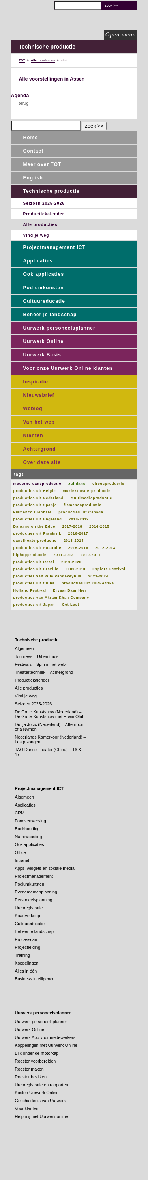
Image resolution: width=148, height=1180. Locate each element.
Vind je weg (36, 235)
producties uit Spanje (35, 505)
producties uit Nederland (38, 498)
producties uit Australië (37, 548)
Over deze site (42, 462)
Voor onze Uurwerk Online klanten (67, 368)
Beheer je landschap (50, 314)
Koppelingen (27, 963)
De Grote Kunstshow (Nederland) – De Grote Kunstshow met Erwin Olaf (49, 714)
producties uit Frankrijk (37, 533)
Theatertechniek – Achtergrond (44, 672)
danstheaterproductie (35, 541)
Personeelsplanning (33, 899)
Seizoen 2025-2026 (44, 203)
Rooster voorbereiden (35, 1061)
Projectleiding (28, 947)
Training (22, 955)
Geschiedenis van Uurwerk (40, 1100)
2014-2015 (99, 526)
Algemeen (24, 648)
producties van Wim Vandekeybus (47, 576)
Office (20, 852)
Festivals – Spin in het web (40, 664)
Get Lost (70, 605)
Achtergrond (39, 449)
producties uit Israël (33, 562)
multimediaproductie (91, 498)
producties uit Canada (80, 512)
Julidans (77, 484)
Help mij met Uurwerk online (41, 1116)
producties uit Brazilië (36, 569)
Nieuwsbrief (38, 395)
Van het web (39, 422)
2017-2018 (72, 526)
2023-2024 (98, 576)
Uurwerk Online (43, 341)
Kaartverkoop (27, 915)
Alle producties (40, 224)
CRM (20, 813)
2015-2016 (78, 548)
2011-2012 (63, 555)
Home (30, 137)
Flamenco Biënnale (32, 512)
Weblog (33, 408)
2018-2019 (79, 519)
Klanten (33, 435)
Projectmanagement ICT (54, 247)
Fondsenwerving (30, 820)
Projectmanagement (34, 876)
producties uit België (34, 491)
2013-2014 (74, 541)
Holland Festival (29, 590)
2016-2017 (78, 533)
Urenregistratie (29, 907)
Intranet (22, 860)
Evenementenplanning (36, 892)
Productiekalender (43, 214)
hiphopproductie (30, 555)
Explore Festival (108, 569)
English (33, 178)
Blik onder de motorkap (37, 1053)
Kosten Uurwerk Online (37, 1092)
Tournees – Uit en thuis (36, 656)
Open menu (120, 34)
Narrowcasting (28, 836)
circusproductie (108, 484)
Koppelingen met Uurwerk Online (46, 1045)
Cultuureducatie (44, 301)
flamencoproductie (82, 505)
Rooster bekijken (31, 1076)
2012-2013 (105, 548)
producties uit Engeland (37, 519)
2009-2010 (76, 569)
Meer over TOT (42, 164)
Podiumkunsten (43, 287)
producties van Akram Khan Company (51, 597)
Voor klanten (27, 1108)
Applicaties (38, 261)
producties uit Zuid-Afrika (88, 583)
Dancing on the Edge (34, 526)
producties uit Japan (34, 605)
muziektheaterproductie (87, 491)
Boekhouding (27, 828)
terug (24, 103)
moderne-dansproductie (37, 484)
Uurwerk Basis (42, 355)
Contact (33, 151)
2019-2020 (71, 562)
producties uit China (34, 583)
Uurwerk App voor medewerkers (45, 1037)
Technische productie (51, 191)
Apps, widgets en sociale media (45, 868)
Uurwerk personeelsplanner (59, 328)
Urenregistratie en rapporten (41, 1084)
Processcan (26, 939)
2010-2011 (91, 555)
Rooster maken (29, 1069)
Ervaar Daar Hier (69, 590)
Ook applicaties (43, 274)
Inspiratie (35, 382)
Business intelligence (35, 978)
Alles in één (26, 971)
